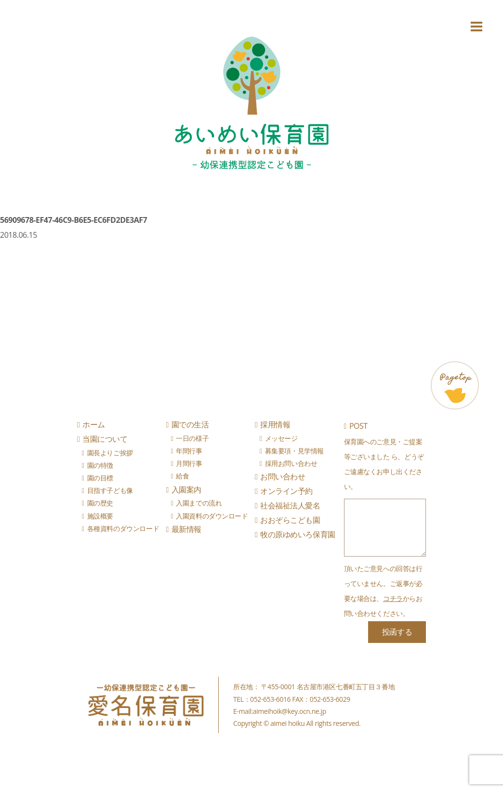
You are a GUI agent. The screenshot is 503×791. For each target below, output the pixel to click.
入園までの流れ (199, 502)
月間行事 (189, 463)
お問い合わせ (282, 476)
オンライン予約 (286, 491)
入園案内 (186, 489)
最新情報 (186, 529)
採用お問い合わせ (291, 463)
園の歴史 (100, 502)
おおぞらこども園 (290, 520)
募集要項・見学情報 (294, 450)
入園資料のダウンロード (212, 515)
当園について (104, 439)
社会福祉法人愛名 (290, 505)
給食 (182, 475)
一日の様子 (192, 438)
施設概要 (100, 515)
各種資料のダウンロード (123, 528)
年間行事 (189, 450)
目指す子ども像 (110, 490)
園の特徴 (100, 465)
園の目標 (100, 477)
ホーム (93, 424)
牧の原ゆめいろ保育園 (297, 534)
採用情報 (275, 424)
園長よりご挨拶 (110, 452)
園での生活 (190, 424)
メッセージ (281, 438)
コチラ (393, 598)
